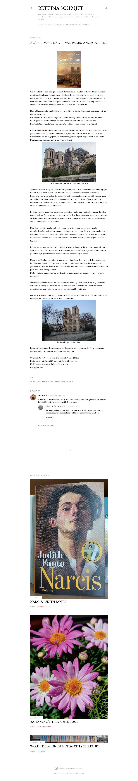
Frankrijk (45, 381)
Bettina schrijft (60, 8)
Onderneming (73, 24)
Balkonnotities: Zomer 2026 (54, 722)
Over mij (59, 24)
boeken (39, 381)
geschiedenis (55, 381)
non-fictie (64, 381)
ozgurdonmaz (79, 773)
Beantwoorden (46, 426)
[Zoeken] (106, 7)
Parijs (71, 381)
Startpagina (45, 24)
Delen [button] (32, 378)
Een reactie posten (44, 727)
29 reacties (41, 751)
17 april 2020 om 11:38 (56, 396)
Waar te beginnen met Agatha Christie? (64, 746)
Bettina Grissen (53, 406)
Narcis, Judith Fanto (48, 601)
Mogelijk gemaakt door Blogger (69, 768)
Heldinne (42, 395)
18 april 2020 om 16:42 (71, 406)
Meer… (86, 24)
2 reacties (40, 607)
